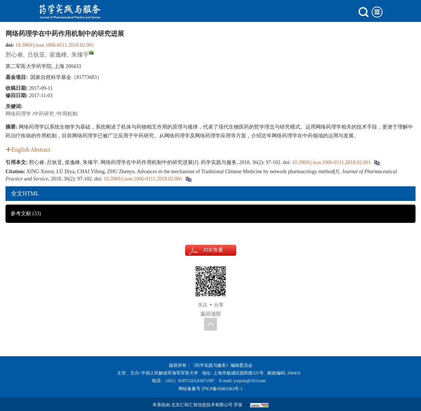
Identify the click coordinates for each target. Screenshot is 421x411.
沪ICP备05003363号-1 (222, 388)
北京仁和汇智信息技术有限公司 (202, 404)
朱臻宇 (80, 55)
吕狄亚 (36, 55)
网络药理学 (18, 114)
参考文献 (26, 213)
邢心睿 (14, 55)
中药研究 (44, 114)
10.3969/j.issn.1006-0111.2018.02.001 (54, 45)
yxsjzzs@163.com (249, 380)
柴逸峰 (58, 55)
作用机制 (67, 114)
